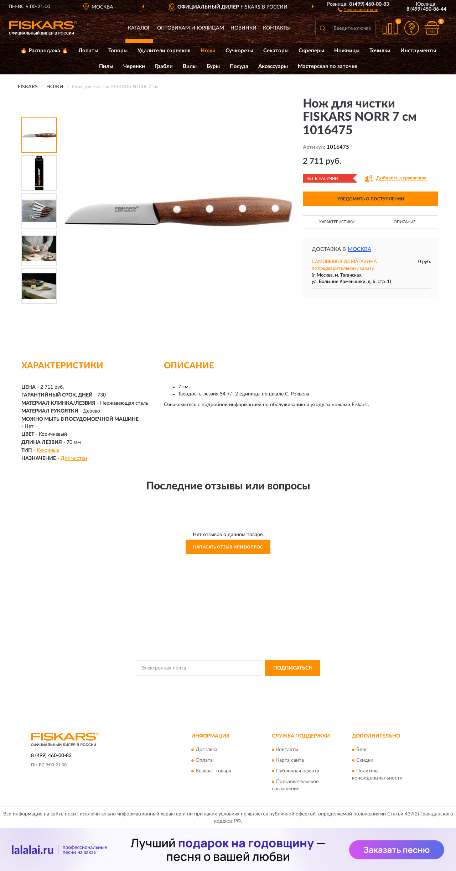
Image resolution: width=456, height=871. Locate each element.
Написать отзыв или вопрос (228, 547)
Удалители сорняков (164, 50)
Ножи (208, 50)
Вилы (190, 66)
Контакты (277, 28)
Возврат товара (213, 771)
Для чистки (74, 458)
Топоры (118, 50)
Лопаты (88, 50)
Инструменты (418, 50)
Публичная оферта (297, 771)
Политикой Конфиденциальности (227, 684)
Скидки (364, 760)
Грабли (164, 66)
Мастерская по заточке (327, 66)
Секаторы (276, 50)
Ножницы (346, 50)
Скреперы (311, 50)
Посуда (239, 66)
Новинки (243, 28)
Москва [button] (359, 249)
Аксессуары (273, 66)
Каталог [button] (139, 28)
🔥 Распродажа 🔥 (44, 50)
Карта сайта (290, 760)
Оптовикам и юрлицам (190, 28)
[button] (358, 9)
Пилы (106, 66)
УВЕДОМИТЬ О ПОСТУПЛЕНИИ (370, 199)
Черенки (134, 66)
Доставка (206, 749)
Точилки (379, 50)
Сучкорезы (239, 50)
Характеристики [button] (336, 222)
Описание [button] (404, 222)
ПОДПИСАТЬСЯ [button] (292, 668)
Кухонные (48, 450)
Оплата (204, 760)
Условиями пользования (290, 684)
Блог (361, 749)
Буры (213, 66)
